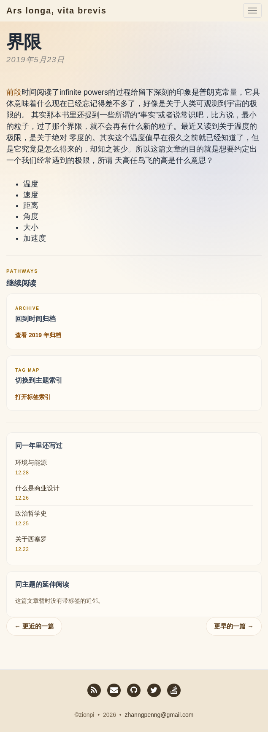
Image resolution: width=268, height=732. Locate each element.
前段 (14, 92)
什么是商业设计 (37, 488)
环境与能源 (31, 462)
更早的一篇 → (234, 626)
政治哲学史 (31, 513)
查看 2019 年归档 (38, 335)
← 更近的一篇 (34, 626)
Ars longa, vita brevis (56, 10)
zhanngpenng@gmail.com (159, 714)
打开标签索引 (33, 397)
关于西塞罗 (31, 539)
